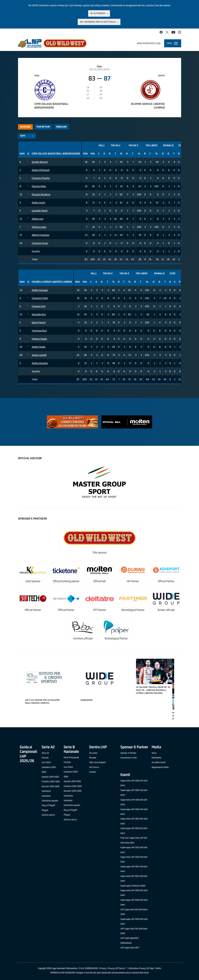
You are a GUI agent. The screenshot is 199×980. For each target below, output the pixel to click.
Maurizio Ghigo (39, 186)
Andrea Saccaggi (40, 290)
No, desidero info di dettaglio (98, 22)
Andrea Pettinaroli (40, 170)
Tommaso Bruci (39, 330)
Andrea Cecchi (38, 202)
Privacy (103, 968)
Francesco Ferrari (40, 243)
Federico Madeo (39, 338)
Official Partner (166, 581)
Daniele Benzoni (40, 161)
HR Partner (133, 581)
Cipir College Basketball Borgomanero (51, 105)
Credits (158, 968)
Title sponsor (99, 552)
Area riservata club (148, 43)
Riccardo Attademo (41, 194)
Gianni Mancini (39, 322)
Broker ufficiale (166, 610)
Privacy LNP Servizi (116, 968)
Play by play (43, 126)
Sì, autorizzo (97, 13)
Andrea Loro (37, 218)
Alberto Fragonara (40, 234)
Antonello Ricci (39, 314)
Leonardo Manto (40, 210)
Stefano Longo (39, 226)
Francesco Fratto (40, 298)
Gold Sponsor (33, 581)
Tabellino (61, 126)
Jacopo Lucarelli (39, 354)
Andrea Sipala (38, 346)
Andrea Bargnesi (40, 363)
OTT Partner (99, 610)
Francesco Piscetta (41, 178)
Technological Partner (133, 610)
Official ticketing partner (66, 581)
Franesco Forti (38, 306)
